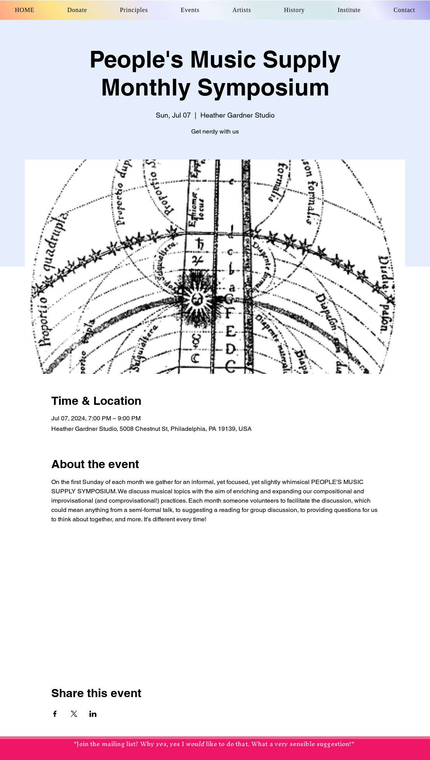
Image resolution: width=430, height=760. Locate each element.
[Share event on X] (74, 714)
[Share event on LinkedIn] (93, 714)
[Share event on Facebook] (55, 714)
